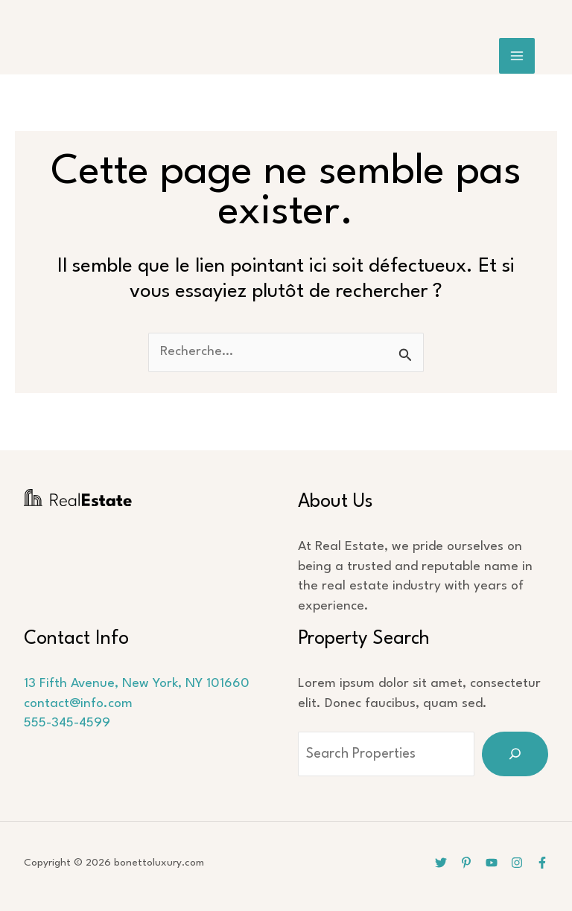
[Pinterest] (466, 863)
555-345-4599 (67, 723)
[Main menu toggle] (517, 56)
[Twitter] (441, 863)
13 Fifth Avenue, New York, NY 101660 (137, 683)
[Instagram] (517, 863)
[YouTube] (492, 863)
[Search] (515, 754)
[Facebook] (542, 863)
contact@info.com (78, 703)
